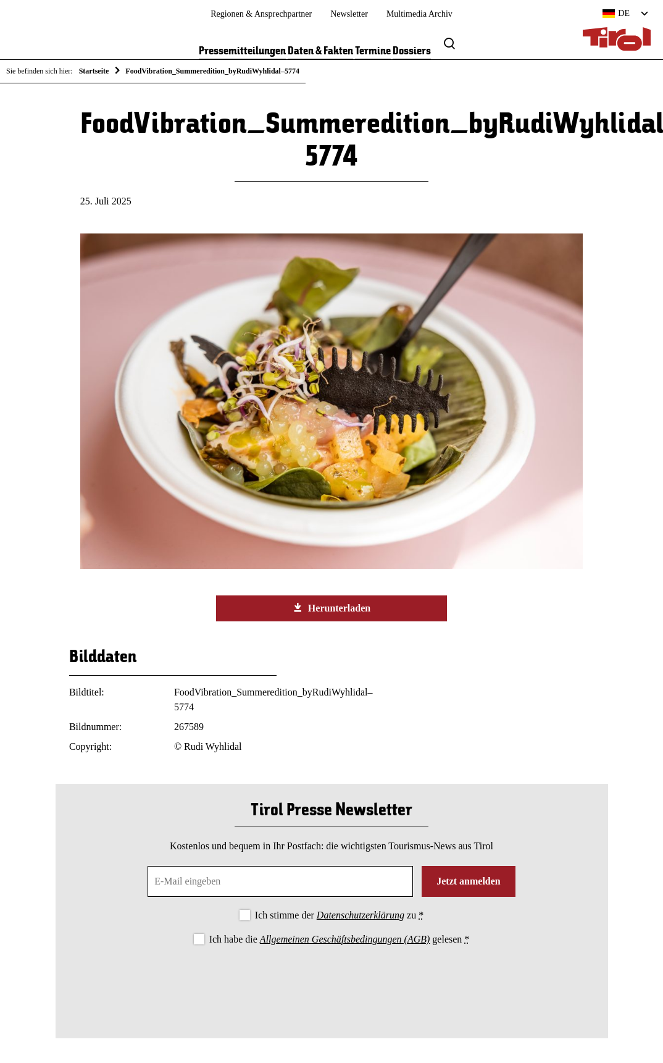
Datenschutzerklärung (360, 915)
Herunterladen (331, 607)
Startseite (94, 71)
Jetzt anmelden (468, 881)
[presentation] (331, 981)
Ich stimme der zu (339, 915)
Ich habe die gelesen (339, 939)
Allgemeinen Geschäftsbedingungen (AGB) (345, 939)
